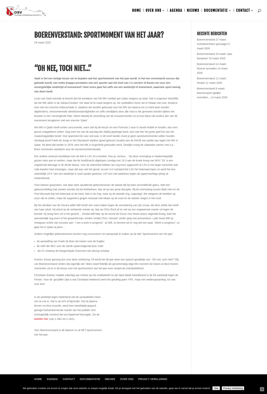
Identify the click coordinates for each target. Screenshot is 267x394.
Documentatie (216, 11)
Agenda (176, 11)
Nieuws (193, 11)
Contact (243, 11)
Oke (216, 388)
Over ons (153, 11)
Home (136, 11)
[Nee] (262, 389)
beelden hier (41, 318)
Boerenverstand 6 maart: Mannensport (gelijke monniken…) (211, 93)
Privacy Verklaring (152, 379)
